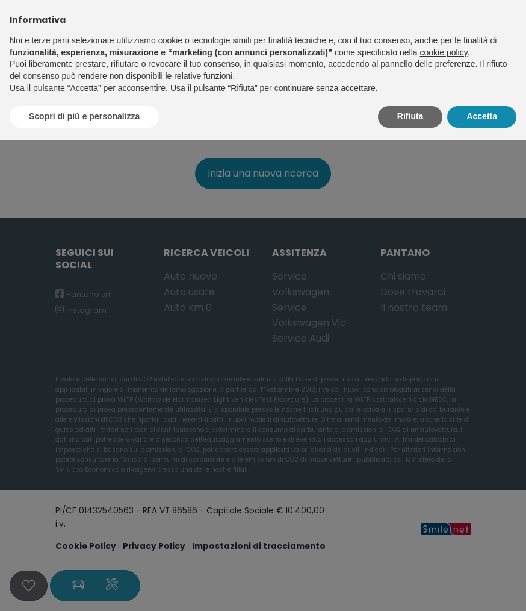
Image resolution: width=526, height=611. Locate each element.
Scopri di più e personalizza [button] (84, 116)
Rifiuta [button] (410, 116)
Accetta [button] (481, 116)
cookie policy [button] (444, 52)
